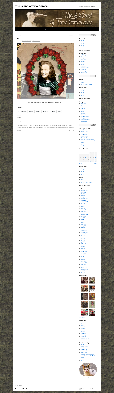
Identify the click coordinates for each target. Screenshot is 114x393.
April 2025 (83, 195)
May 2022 (83, 237)
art (50, 125)
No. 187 (82, 45)
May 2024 (83, 205)
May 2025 (83, 193)
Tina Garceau (36, 41)
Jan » (95, 163)
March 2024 (83, 208)
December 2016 (84, 266)
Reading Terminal (84, 131)
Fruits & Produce (84, 136)
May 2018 (83, 246)
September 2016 (84, 269)
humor (36, 127)
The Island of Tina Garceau (32, 6)
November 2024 (84, 198)
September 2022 (84, 232)
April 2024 (83, 206)
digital (67, 125)
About (23, 29)
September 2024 (84, 201)
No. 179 (82, 145)
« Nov (80, 163)
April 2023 (83, 222)
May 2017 (83, 258)
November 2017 (84, 253)
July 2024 (83, 203)
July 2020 (83, 240)
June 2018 (83, 245)
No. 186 (82, 46)
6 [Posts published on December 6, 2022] (85, 155)
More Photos (82, 317)
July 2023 (83, 217)
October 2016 (84, 267)
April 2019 (83, 242)
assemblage (54, 125)
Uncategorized (84, 72)
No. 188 (82, 43)
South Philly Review (85, 71)
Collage (30, 125)
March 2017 (83, 261)
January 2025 (83, 197)
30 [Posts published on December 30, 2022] (93, 161)
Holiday (82, 63)
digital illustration (25, 127)
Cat (81, 56)
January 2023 (83, 225)
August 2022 (83, 233)
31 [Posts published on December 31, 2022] (95, 161)
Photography (83, 69)
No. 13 (19, 35)
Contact (29, 29)
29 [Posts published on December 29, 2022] (90, 161)
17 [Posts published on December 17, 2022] (95, 157)
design (63, 125)
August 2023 (83, 216)
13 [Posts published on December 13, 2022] (85, 157)
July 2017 (83, 254)
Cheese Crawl (84, 137)
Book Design (83, 55)
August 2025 (83, 192)
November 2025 (84, 190)
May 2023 (83, 221)
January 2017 (83, 264)
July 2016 (83, 272)
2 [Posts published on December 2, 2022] (93, 153)
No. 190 (82, 40)
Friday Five (35, 125)
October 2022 (84, 230)
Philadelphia (83, 66)
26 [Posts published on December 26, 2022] (83, 161)
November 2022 (84, 229)
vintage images (57, 127)
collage (59, 125)
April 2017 (83, 259)
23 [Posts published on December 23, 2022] (93, 159)
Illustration (41, 125)
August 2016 (83, 270)
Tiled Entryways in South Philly (87, 139)
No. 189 (82, 42)
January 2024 (83, 211)
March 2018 (83, 250)
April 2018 (83, 248)
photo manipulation (85, 67)
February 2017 (84, 262)
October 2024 (84, 200)
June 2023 (83, 219)
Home (18, 29)
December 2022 (84, 227)
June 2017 (83, 256)
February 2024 (84, 209)
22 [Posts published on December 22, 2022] (90, 159)
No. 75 (82, 133)
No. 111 (82, 144)
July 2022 (83, 235)
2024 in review (84, 134)
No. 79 (82, 129)
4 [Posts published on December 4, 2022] (80, 155)
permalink (71, 127)
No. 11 (71, 35)
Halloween (83, 61)
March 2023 (83, 224)
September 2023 (84, 214)
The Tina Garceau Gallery (39, 29)
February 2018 (84, 251)
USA (52, 127)
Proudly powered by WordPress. (88, 388)
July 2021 (83, 238)
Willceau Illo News (52, 29)
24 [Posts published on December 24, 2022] (95, 159)
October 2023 (84, 213)
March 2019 (83, 243)
